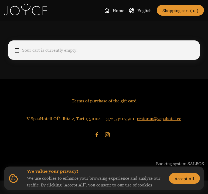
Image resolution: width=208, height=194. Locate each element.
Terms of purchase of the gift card (104, 100)
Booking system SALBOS (180, 163)
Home (114, 10)
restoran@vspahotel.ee (159, 118)
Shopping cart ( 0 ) (180, 10)
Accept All (184, 178)
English (140, 10)
